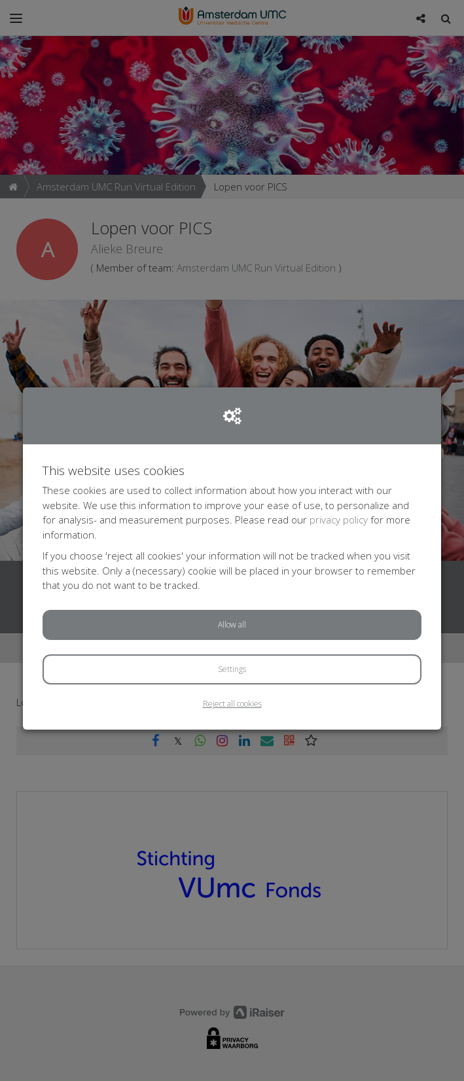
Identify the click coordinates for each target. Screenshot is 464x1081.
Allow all (232, 624)
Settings (232, 669)
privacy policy (339, 519)
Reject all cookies (232, 703)
